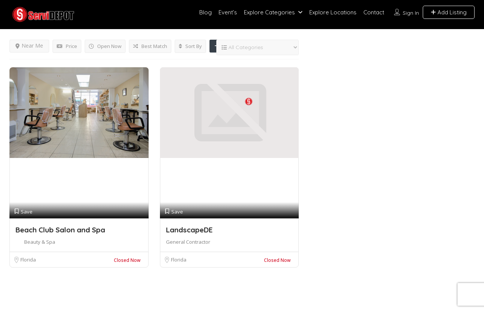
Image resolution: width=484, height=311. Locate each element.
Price (67, 46)
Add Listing (449, 12)
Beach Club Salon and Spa (60, 229)
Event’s (228, 12)
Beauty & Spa (39, 241)
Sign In (411, 12)
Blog (205, 12)
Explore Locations (333, 12)
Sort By (190, 46)
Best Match (150, 46)
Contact (373, 12)
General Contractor (188, 241)
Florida (28, 259)
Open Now (105, 46)
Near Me (29, 45)
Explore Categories (269, 12)
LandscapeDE (189, 229)
